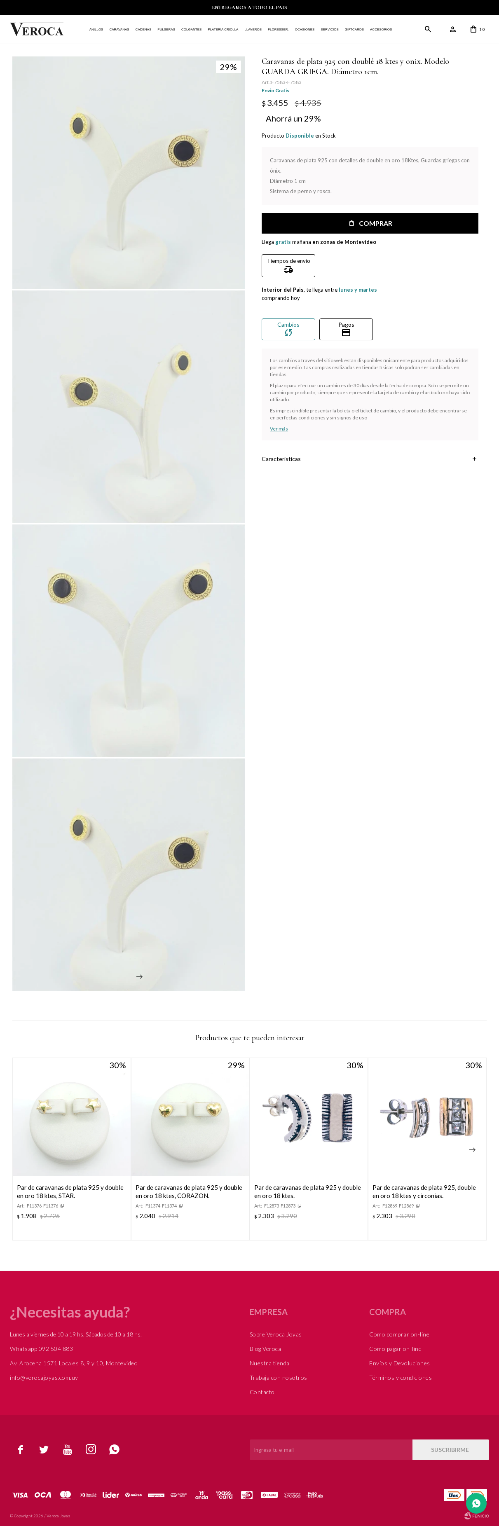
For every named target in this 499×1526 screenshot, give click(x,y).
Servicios (329, 29)
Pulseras (166, 29)
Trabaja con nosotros (278, 1377)
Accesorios (381, 29)
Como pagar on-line (395, 1348)
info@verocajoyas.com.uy (44, 1377)
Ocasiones (305, 29)
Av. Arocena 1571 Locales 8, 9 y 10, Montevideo (74, 1363)
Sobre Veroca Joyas (276, 1334)
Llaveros (253, 29)
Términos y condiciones (400, 1377)
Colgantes (191, 29)
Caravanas (119, 29)
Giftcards (354, 29)
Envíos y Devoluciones (399, 1363)
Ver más (279, 429)
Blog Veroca (265, 1348)
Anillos (96, 29)
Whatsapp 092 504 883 (41, 1348)
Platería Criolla (223, 29)
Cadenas (144, 29)
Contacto (262, 1391)
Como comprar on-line (399, 1334)
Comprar (375, 223)
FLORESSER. (278, 29)
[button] (472, 1150)
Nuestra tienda (270, 1363)
